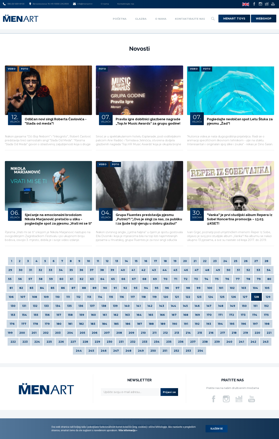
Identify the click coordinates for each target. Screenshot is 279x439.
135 (69, 306)
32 (40, 270)
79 (259, 279)
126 (233, 297)
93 (135, 288)
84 (42, 288)
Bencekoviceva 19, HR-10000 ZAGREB (49, 4)
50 (228, 270)
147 (208, 306)
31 (30, 270)
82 (21, 288)
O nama (105, 4)
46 (186, 270)
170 (209, 315)
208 (119, 333)
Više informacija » (127, 430)
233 (144, 341)
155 (36, 315)
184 (104, 324)
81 (11, 288)
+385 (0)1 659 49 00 (13, 4)
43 (154, 270)
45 (175, 270)
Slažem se (216, 428)
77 (238, 279)
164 (139, 315)
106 (11, 297)
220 (257, 333)
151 (255, 306)
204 (70, 333)
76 (227, 279)
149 (232, 306)
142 (149, 306)
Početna (119, 18)
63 (92, 279)
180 (58, 324)
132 (35, 306)
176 (12, 324)
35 (71, 270)
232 (132, 341)
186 (127, 324)
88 (84, 288)
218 (234, 333)
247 (116, 350)
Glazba (141, 18)
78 (248, 279)
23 (215, 261)
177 (23, 324)
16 (145, 261)
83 (31, 288)
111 (68, 297)
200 (22, 333)
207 (107, 333)
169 (197, 315)
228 (85, 341)
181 (70, 324)
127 (245, 297)
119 (154, 297)
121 (177, 297)
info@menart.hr (83, 4)
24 (225, 261)
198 (266, 324)
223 (25, 341)
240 (229, 341)
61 (71, 279)
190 (174, 324)
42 (143, 270)
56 (20, 279)
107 (22, 297)
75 (217, 279)
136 (80, 306)
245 (91, 350)
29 (10, 270)
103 (243, 288)
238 (205, 341)
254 (200, 350)
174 (254, 315)
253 (188, 350)
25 (235, 261)
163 (127, 315)
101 (221, 288)
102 (232, 288)
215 (199, 333)
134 (57, 306)
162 (115, 315)
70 (165, 279)
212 (165, 333)
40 (123, 270)
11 (98, 261)
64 (102, 279)
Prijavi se (169, 392)
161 (104, 315)
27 (256, 261)
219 (245, 333)
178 (35, 324)
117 (133, 297)
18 (165, 261)
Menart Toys (234, 18)
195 (232, 324)
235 (168, 341)
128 (256, 297)
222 (13, 341)
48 (207, 270)
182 (81, 324)
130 (13, 306)
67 (134, 279)
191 (186, 324)
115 (111, 297)
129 (268, 297)
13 (116, 261)
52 (248, 270)
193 (208, 324)
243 (265, 341)
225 (49, 341)
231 (121, 341)
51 (238, 270)
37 (92, 270)
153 (13, 315)
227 (73, 341)
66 (123, 279)
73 (196, 279)
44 (164, 270)
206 (94, 333)
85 (52, 288)
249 (141, 350)
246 (104, 350)
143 (161, 306)
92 (125, 288)
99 (198, 288)
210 (143, 333)
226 (61, 341)
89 (94, 288)
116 (122, 297)
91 (115, 288)
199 (10, 333)
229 (97, 341)
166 (162, 315)
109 (46, 297)
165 (150, 315)
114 (100, 297)
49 (218, 270)
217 (222, 333)
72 (185, 279)
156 (47, 315)
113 (89, 297)
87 (73, 288)
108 (34, 297)
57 (30, 279)
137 (92, 306)
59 (51, 279)
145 (185, 306)
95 (156, 288)
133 (46, 306)
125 (222, 297)
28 (266, 261)
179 (47, 324)
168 (185, 315)
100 (209, 288)
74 (206, 279)
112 (78, 297)
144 (173, 306)
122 (187, 297)
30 (20, 270)
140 (127, 306)
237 (193, 341)
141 (138, 306)
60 (61, 279)
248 (128, 350)
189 (162, 324)
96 (167, 288)
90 (105, 288)
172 (231, 315)
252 (176, 350)
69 (155, 279)
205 (82, 333)
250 (153, 350)
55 (9, 279)
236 (181, 341)
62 (81, 279)
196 (243, 324)
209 (131, 333)
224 (37, 341)
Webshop (263, 18)
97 (177, 288)
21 (194, 261)
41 (133, 270)
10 (88, 261)
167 (174, 315)
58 (40, 279)
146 (197, 306)
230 (109, 341)
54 (269, 270)
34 (61, 270)
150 (244, 306)
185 (116, 324)
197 (255, 324)
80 (269, 279)
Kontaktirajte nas (125, 4)
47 (197, 270)
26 (246, 261)
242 (253, 341)
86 (63, 288)
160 (93, 315)
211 (154, 333)
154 (24, 315)
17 (155, 261)
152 (266, 306)
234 (157, 341)
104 (255, 288)
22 (205, 261)
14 (126, 261)
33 (50, 270)
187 (139, 324)
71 (175, 279)
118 (143, 297)
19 (175, 261)
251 (164, 350)
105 (267, 288)
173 (243, 315)
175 (266, 315)
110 (57, 297)
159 (81, 315)
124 (210, 297)
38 (102, 270)
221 (269, 333)
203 (58, 333)
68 (144, 279)
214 (188, 333)
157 (58, 315)
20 (185, 261)
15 (136, 261)
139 (115, 306)
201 (34, 333)
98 (188, 288)
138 (103, 306)
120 (165, 297)
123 (199, 297)
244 (79, 350)
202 (46, 333)
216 (211, 333)
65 (113, 279)
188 (151, 324)
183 (92, 324)
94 (146, 288)
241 (241, 341)
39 (112, 270)
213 (176, 333)
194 (220, 324)
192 (197, 324)
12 (107, 261)
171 (220, 315)
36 (81, 270)
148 (220, 306)
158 (70, 315)
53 (258, 270)
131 (24, 306)
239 (217, 341)
